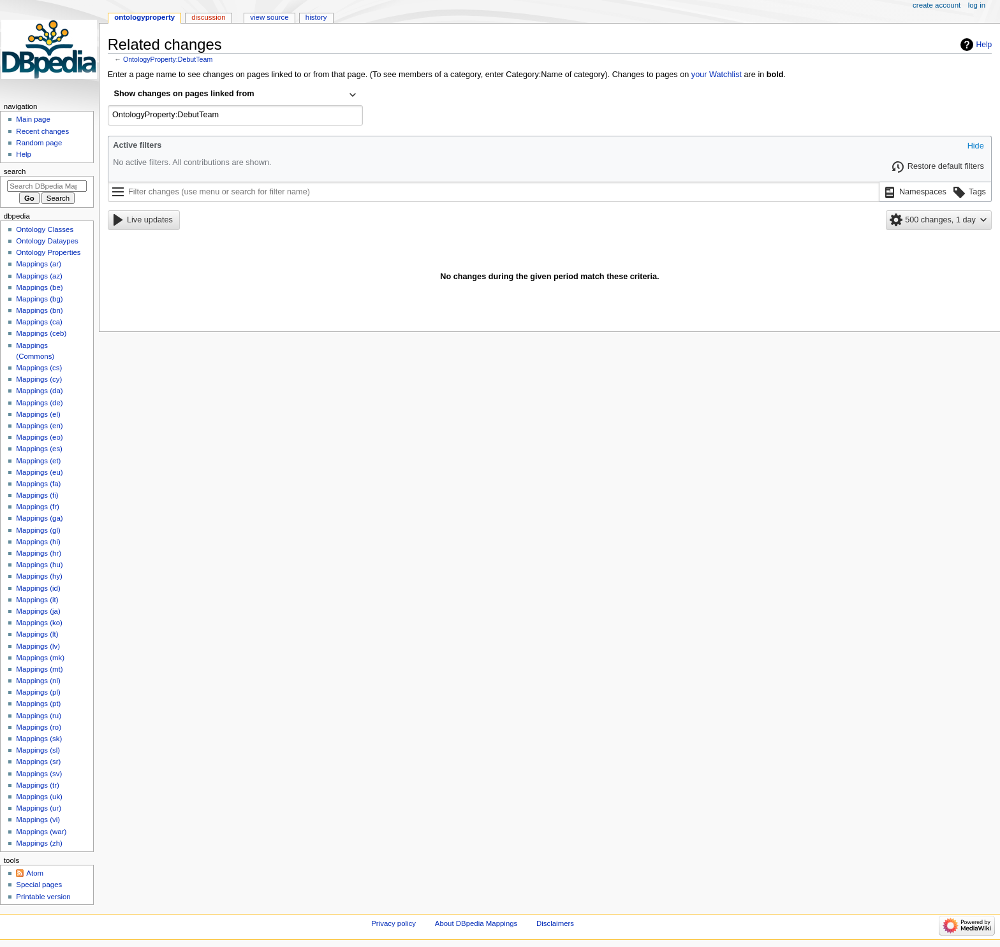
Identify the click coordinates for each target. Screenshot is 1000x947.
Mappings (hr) (38, 553)
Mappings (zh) (39, 843)
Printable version (43, 896)
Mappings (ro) (38, 727)
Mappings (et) (38, 461)
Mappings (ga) (39, 518)
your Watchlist (716, 74)
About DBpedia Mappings (476, 923)
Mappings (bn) (39, 310)
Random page (39, 143)
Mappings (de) (39, 403)
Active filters (137, 145)
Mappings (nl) (38, 680)
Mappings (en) (39, 426)
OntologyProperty (144, 17)
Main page (33, 119)
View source (269, 17)
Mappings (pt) (38, 703)
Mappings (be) (39, 287)
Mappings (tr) (37, 785)
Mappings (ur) (38, 808)
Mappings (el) (38, 414)
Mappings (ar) (38, 264)
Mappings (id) (38, 588)
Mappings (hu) (39, 564)
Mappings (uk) (39, 796)
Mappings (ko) (39, 622)
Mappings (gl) (38, 530)
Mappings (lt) (37, 634)
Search (15, 171)
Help (984, 44)
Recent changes (42, 131)
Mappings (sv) (39, 773)
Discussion (208, 17)
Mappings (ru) (38, 715)
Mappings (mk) (40, 657)
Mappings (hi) (38, 542)
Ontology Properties (48, 252)
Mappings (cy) (39, 379)
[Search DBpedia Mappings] (47, 186)
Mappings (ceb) (41, 333)
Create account (936, 5)
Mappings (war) (41, 831)
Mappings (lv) (38, 646)
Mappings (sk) (39, 738)
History (316, 17)
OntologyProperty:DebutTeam (167, 59)
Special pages (39, 884)
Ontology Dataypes (47, 241)
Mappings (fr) (37, 506)
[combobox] (235, 95)
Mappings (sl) (38, 750)
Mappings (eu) (39, 472)
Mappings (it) (37, 600)
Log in (976, 5)
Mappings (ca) (39, 322)
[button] (976, 146)
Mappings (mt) (39, 669)
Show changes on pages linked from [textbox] (184, 93)
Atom (34, 873)
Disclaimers (555, 923)
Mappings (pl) (38, 692)
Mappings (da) (39, 390)
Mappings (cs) (39, 368)
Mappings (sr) (38, 761)
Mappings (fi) (37, 495)
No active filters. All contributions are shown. (192, 162)
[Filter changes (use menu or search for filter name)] (493, 192)
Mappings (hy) (39, 576)
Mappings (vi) (38, 819)
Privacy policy (393, 923)
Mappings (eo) (39, 437)
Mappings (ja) (38, 611)
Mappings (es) (39, 448)
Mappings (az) (39, 276)
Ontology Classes (44, 229)
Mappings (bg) (39, 299)
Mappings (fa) (38, 484)
